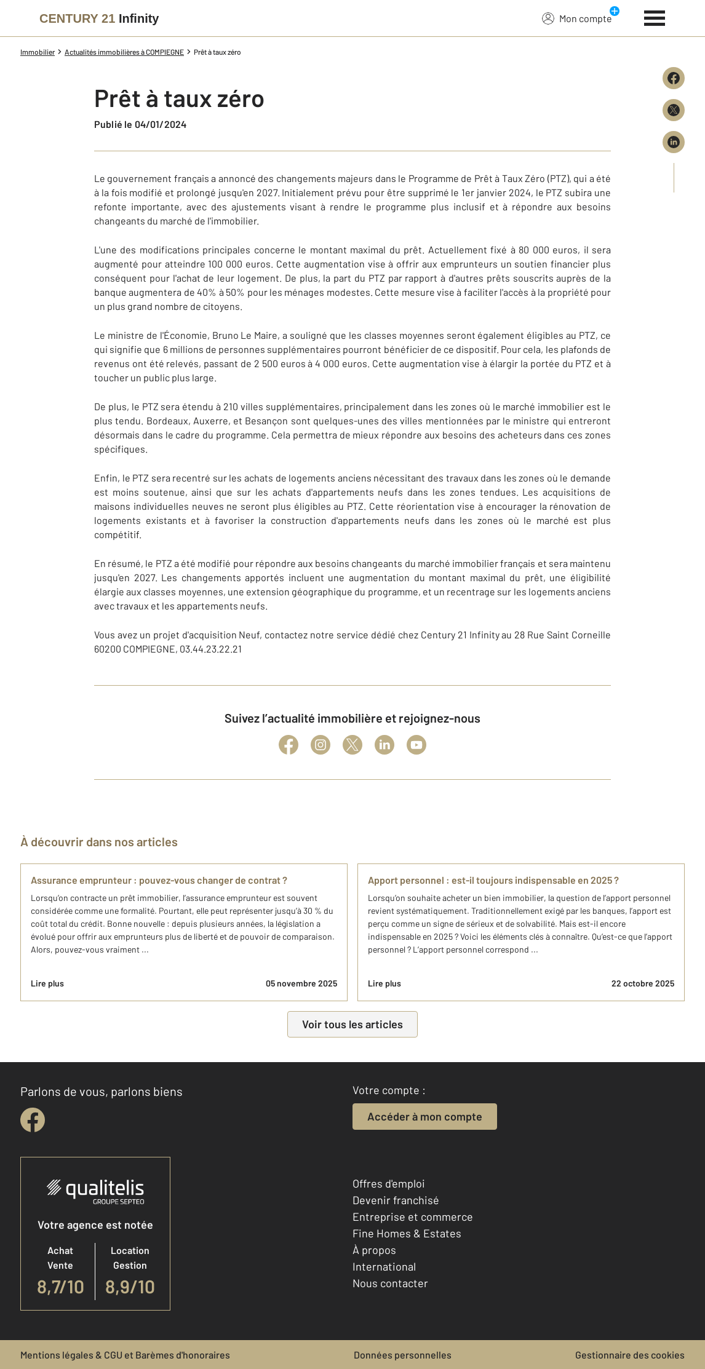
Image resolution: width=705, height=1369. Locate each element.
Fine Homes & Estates (406, 1233)
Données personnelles (403, 1354)
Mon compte (577, 18)
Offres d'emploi (388, 1183)
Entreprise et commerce (412, 1216)
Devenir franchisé (395, 1200)
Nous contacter (390, 1283)
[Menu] (655, 16)
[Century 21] (99, 18)
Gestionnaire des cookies (630, 1354)
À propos (374, 1249)
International (384, 1266)
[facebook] (32, 1120)
